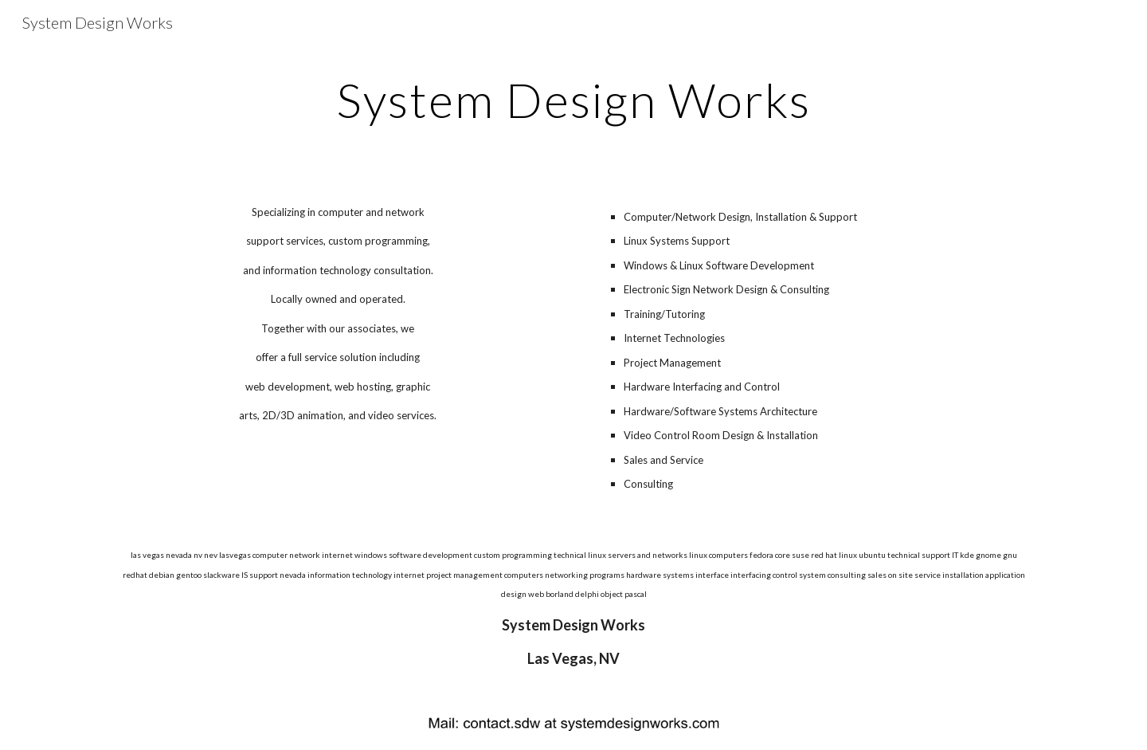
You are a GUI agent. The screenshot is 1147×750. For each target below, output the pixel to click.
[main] (573, 99)
